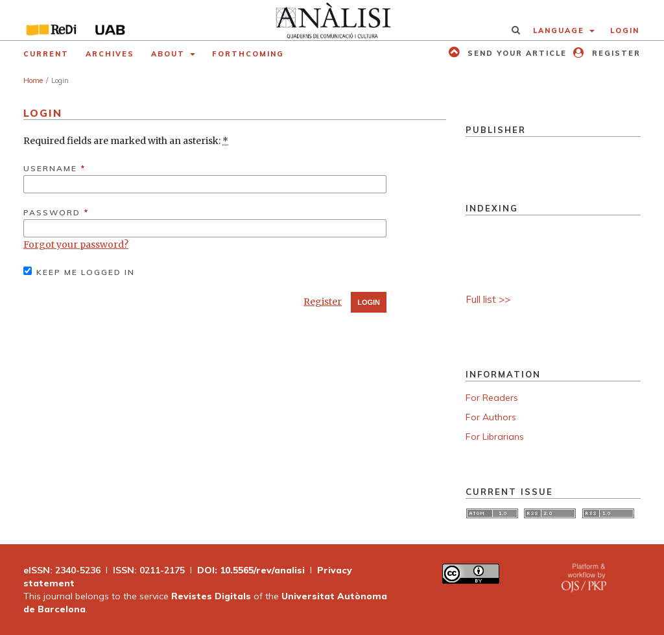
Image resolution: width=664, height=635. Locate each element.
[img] (332, 20)
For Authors (491, 417)
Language (560, 30)
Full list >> (488, 299)
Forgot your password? (75, 244)
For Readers (492, 397)
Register (615, 53)
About (169, 53)
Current (46, 53)
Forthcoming (248, 53)
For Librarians (495, 436)
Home (33, 80)
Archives (110, 53)
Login (624, 30)
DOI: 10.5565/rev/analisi (251, 570)
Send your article (515, 53)
